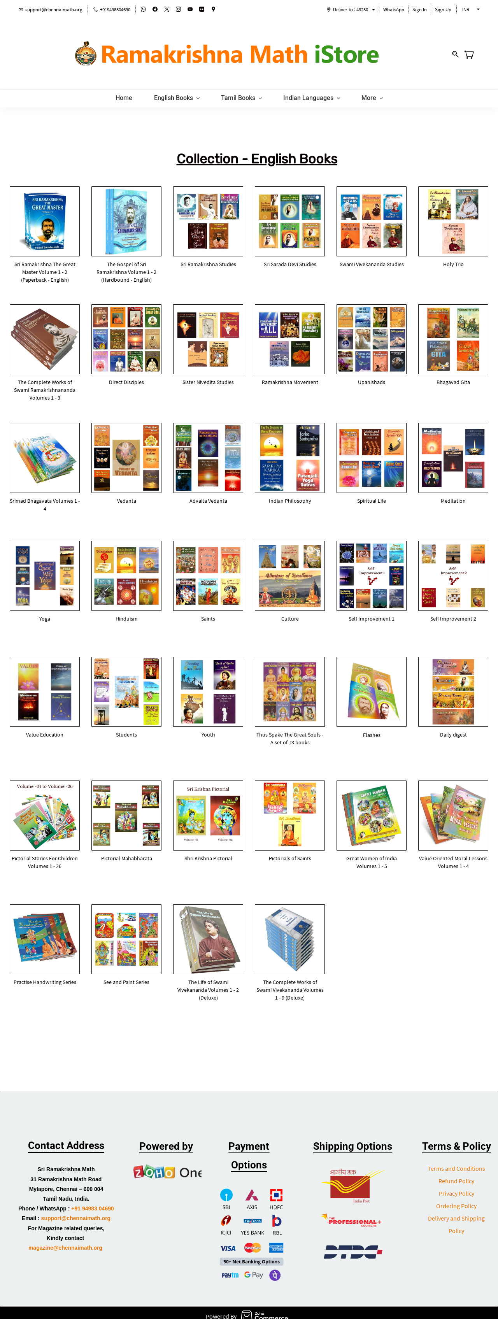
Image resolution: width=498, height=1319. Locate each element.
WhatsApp (393, 9)
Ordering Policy (456, 1199)
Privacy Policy (456, 1187)
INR (465, 9)
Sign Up (443, 9)
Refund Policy (456, 1175)
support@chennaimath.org (76, 1212)
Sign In (419, 9)
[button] (45, 265)
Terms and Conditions (456, 1162)
